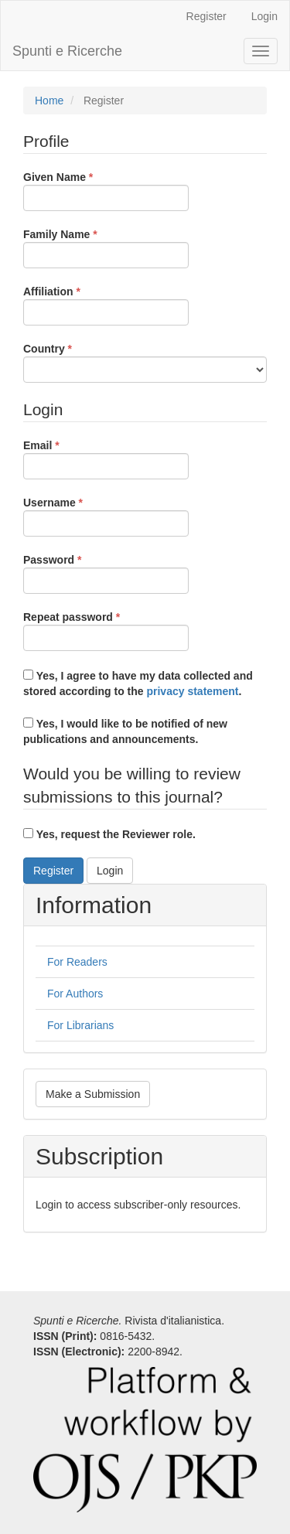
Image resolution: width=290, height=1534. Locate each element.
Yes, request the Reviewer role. (109, 834)
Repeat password (106, 630)
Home (49, 100)
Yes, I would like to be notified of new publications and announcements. (125, 731)
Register (206, 16)
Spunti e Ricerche (67, 51)
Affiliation (106, 305)
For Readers (77, 962)
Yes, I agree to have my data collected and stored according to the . (138, 683)
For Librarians (80, 1025)
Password (106, 573)
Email (106, 458)
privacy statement (192, 691)
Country (145, 362)
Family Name (106, 247)
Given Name (106, 190)
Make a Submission (93, 1094)
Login (264, 16)
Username (106, 516)
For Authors (75, 993)
